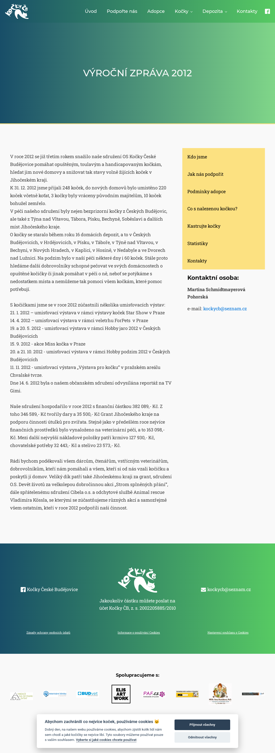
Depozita (212, 11)
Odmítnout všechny (202, 737)
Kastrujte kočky (203, 226)
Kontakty (247, 11)
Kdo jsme (197, 157)
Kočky (181, 11)
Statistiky (197, 243)
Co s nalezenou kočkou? (212, 209)
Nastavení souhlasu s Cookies (228, 632)
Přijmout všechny (202, 725)
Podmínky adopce (206, 191)
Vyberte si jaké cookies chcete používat (106, 740)
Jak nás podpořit (205, 174)
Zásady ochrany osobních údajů (48, 632)
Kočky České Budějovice (52, 589)
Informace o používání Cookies (139, 632)
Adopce (156, 11)
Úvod (91, 11)
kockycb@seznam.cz (225, 308)
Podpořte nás (122, 11)
